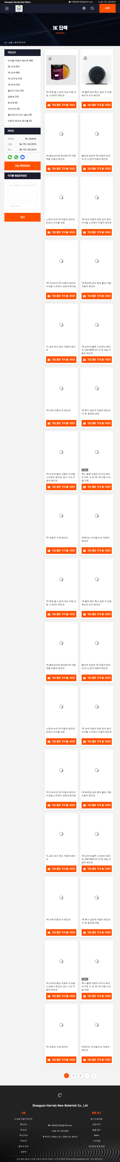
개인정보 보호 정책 (96, 1146)
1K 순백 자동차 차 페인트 (58, 410)
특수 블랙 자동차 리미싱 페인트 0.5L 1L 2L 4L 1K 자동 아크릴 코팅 (96, 477)
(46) (20, 60)
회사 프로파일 (96, 1119)
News (96, 1135)
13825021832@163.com (81, 2)
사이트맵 (96, 1141)
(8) (14, 108)
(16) (14, 84)
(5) (20, 120)
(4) (20, 114)
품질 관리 (96, 1130)
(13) (15, 78)
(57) (14, 66)
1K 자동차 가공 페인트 (57, 537)
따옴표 (107, 8)
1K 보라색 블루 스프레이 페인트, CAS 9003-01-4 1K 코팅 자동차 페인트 (96, 350)
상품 (10, 42)
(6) (12, 102)
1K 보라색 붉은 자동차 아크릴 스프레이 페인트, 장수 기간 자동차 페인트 (60, 477)
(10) (16, 90)
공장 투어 (96, 1124)
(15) (13, 96)
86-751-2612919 (107, 2)
